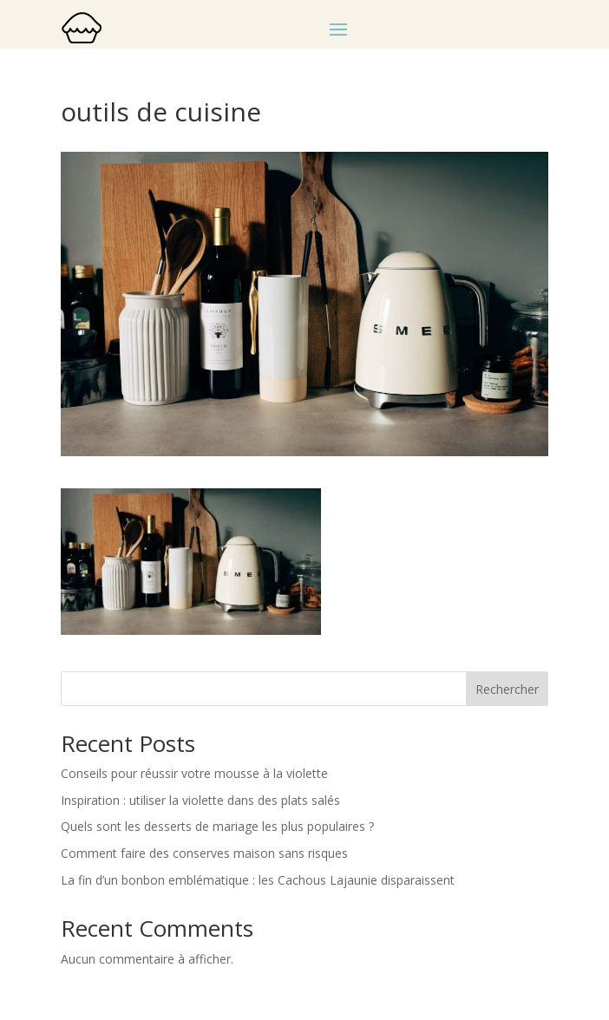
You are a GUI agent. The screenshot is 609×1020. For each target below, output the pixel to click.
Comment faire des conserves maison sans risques (204, 853)
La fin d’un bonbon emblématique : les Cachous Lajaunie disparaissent (258, 880)
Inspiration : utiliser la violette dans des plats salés (200, 800)
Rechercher (507, 689)
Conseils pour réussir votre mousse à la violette (194, 773)
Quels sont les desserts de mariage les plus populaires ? (217, 826)
